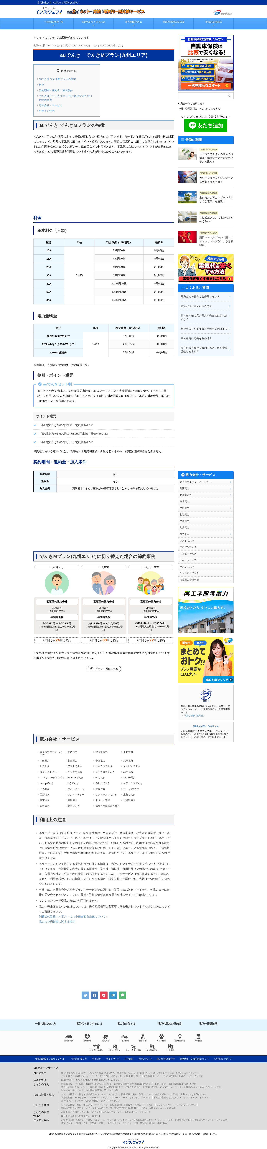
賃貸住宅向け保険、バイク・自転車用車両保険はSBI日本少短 (92, 1087)
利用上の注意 (47, 110)
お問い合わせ (145, 1059)
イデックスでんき (133, 783)
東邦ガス (72, 800)
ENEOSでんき (75, 777)
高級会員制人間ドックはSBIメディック (80, 1112)
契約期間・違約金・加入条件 (56, 90)
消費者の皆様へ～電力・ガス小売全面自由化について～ (73, 916)
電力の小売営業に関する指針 (57, 921)
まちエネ (45, 805)
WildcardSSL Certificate (205, 726)
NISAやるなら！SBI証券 (73, 1072)
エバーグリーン (76, 789)
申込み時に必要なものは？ (196, 338)
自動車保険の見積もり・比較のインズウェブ (132, 1104)
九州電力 (128, 760)
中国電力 (100, 760)
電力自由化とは (133, 21)
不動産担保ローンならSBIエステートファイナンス (86, 1097)
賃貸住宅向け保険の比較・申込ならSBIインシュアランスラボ (145, 1108)
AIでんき (44, 766)
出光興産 (45, 789)
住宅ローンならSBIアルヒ (193, 1094)
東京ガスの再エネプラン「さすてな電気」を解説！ (216, 199)
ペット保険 (161, 1038)
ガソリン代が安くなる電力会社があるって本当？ (216, 179)
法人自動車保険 (96, 1047)
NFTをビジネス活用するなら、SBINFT (80, 1116)
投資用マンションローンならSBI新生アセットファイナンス (90, 1100)
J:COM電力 (129, 777)
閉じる (72, 71)
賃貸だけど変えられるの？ (196, 306)
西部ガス (45, 794)
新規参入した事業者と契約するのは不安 (204, 328)
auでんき (128, 772)
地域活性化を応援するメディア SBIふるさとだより (86, 1108)
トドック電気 (102, 800)
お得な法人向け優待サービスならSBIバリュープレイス (88, 1120)
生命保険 (87, 1038)
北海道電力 (101, 752)
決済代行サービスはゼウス (74, 1123)
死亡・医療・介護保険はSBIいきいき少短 (175, 1084)
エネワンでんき (103, 766)
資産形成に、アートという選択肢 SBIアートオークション (173, 1076)
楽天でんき (74, 805)
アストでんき (75, 766)
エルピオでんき (131, 766)
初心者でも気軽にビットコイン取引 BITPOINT (118, 1076)
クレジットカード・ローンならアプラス (176, 1104)
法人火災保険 (115, 1047)
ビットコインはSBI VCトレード (77, 1076)
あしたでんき (102, 783)
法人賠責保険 (152, 1047)
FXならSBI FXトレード (187, 1072)
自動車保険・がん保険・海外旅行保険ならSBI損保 (86, 1084)
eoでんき (100, 777)
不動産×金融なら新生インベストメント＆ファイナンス (181, 1097)
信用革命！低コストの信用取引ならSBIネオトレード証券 (145, 1072)
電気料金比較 (179, 1038)
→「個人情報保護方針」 (193, 715)
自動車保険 (68, 1038)
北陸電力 (72, 760)
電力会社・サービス (50, 105)
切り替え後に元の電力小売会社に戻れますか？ (204, 317)
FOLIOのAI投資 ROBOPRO (101, 1072)
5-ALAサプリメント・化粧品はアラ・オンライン (127, 1112)
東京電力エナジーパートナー (52, 753)
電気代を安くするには (93, 21)
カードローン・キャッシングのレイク (132, 1097)
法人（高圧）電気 (133, 1047)
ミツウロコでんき (105, 772)
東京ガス (45, 800)
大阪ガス (100, 789)
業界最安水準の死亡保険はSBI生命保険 (133, 1084)
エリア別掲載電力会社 (107, 805)
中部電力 (45, 760)
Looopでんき (47, 783)
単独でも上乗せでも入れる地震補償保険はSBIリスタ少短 (89, 1090)
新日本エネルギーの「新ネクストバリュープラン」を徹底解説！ (216, 241)
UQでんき (73, 783)
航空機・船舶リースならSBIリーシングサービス (114, 1123)
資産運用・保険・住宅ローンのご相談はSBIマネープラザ (149, 1094)
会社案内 (128, 1059)
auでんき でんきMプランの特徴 (57, 79)
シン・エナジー (76, 794)
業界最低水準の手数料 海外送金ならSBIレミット (100, 1080)
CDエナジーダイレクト (52, 777)
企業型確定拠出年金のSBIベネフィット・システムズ (201, 1120)
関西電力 (72, 752)
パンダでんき (75, 772)
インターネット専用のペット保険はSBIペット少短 (195, 1087)
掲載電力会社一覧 (189, 579)
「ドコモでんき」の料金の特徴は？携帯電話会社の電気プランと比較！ (216, 158)
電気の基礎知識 (213, 21)
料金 (41, 84)
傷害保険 (142, 1038)
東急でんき (129, 794)
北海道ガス (129, 800)
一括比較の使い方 (53, 21)
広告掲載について (223, 1059)
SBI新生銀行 (67, 1080)
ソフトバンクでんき (106, 794)
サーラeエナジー (132, 789)
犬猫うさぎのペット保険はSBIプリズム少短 (146, 1087)
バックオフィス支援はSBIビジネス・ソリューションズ (145, 1120)
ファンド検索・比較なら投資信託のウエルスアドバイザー (90, 1094)
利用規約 (96, 1059)
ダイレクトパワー (49, 772)
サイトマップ (112, 1059)
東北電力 (128, 752)
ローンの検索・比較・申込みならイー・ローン (84, 1104)
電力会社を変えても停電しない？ (200, 296)
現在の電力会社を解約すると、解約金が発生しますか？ (204, 349)
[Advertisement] (103, 183)
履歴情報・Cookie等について (194, 1059)
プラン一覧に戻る (104, 668)
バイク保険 (124, 1038)
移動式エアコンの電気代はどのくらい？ (216, 219)
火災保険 (105, 1038)
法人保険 (170, 1047)
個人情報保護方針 (166, 1059)
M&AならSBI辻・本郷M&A (153, 1123)
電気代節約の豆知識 (173, 21)
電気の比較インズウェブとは (49, 1059)
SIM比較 (198, 1038)
